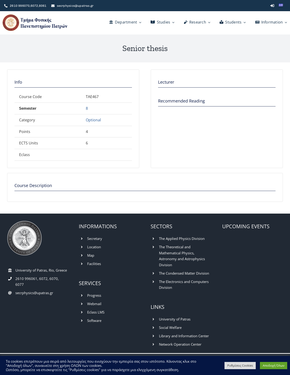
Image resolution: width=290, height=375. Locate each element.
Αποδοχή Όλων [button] (273, 365)
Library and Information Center (184, 336)
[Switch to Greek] (281, 5)
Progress (94, 295)
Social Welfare (170, 327)
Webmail (94, 303)
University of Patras (174, 319)
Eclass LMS (95, 312)
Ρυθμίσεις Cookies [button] (240, 365)
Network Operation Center (180, 344)
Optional (93, 120)
